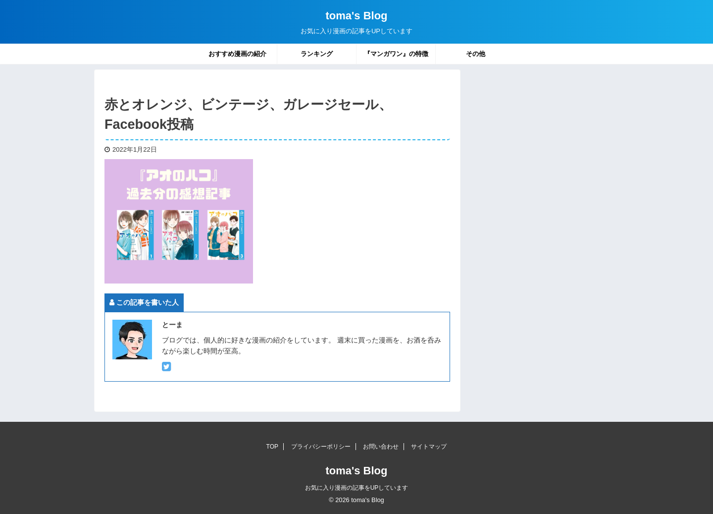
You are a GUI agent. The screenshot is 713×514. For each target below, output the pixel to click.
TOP (272, 446)
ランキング (317, 53)
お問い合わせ (381, 446)
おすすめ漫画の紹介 (237, 53)
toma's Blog (356, 15)
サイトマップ (429, 446)
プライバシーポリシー (321, 446)
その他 (475, 53)
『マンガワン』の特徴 (396, 53)
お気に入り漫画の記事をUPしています (356, 487)
